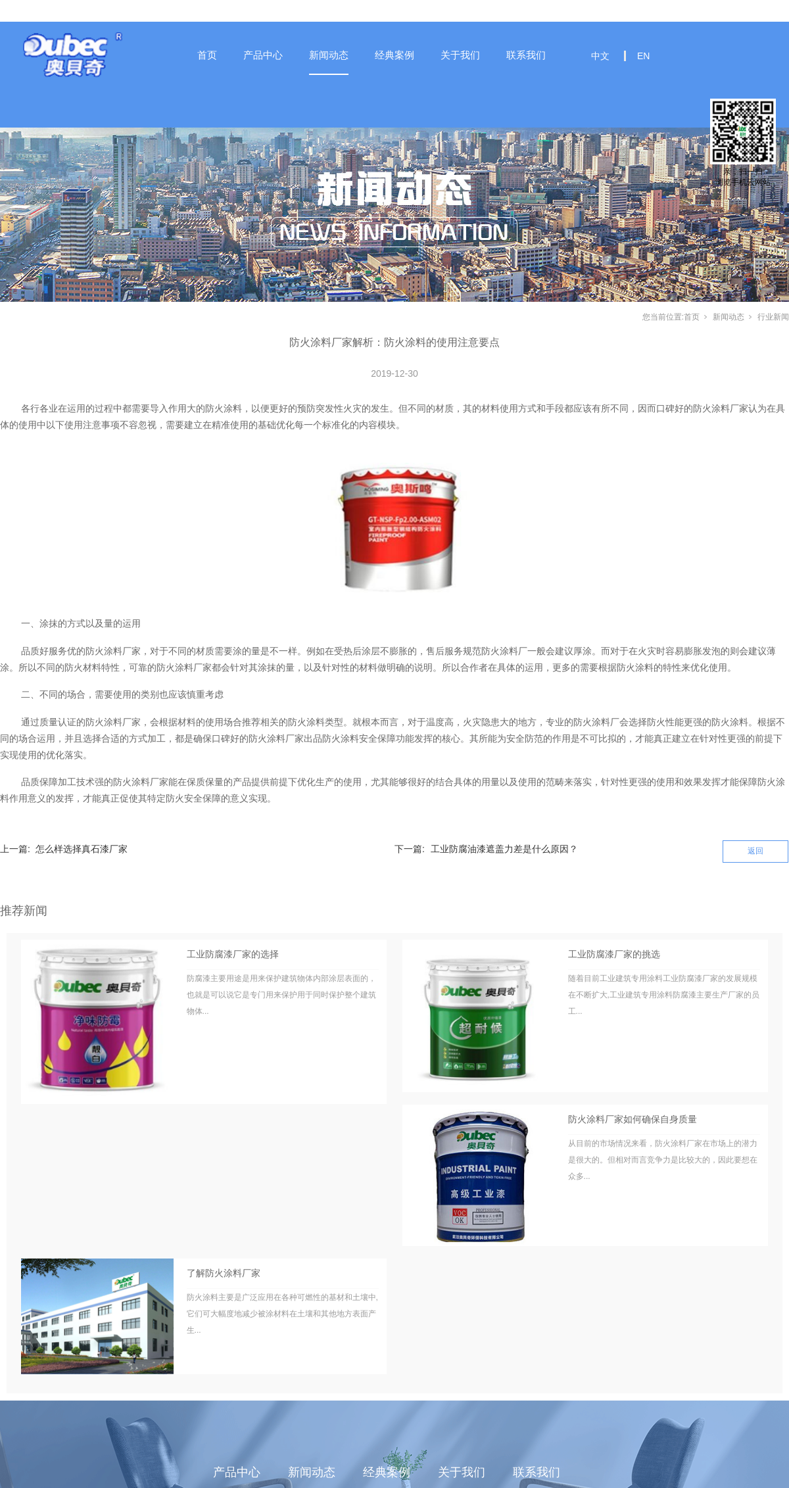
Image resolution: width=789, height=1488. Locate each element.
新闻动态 (328, 54)
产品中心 (263, 54)
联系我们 (526, 54)
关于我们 (460, 54)
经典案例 (394, 54)
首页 (207, 54)
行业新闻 (773, 317)
